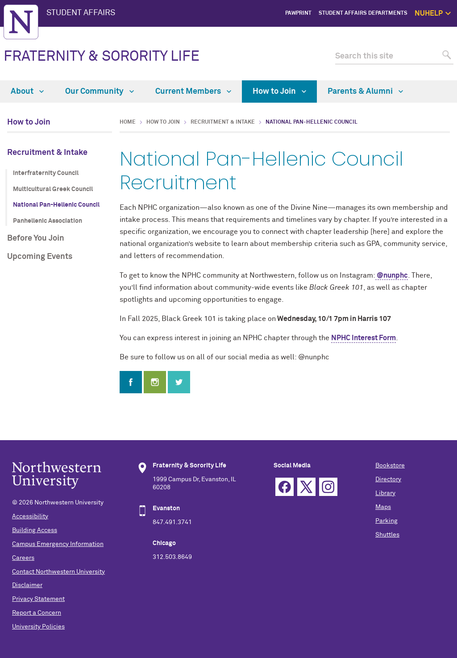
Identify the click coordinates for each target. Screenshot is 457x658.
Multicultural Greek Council (53, 189)
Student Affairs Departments (363, 13)
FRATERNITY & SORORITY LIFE (101, 57)
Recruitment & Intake (47, 153)
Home (128, 122)
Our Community (99, 91)
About (27, 91)
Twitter (306, 487)
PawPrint (298, 13)
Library (385, 493)
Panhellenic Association (47, 221)
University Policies (38, 627)
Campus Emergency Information (58, 544)
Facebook (284, 487)
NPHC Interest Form (363, 337)
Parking (386, 521)
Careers (23, 558)
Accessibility (30, 516)
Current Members (193, 91)
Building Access (34, 530)
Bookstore (390, 465)
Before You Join (35, 238)
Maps (383, 507)
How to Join (279, 91)
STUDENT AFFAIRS (80, 13)
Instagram (328, 487)
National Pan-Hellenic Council (56, 205)
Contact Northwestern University (58, 572)
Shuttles (387, 535)
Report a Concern (36, 613)
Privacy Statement (38, 599)
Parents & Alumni (365, 91)
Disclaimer (27, 585)
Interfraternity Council (46, 173)
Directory (388, 479)
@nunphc (391, 275)
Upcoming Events (39, 257)
